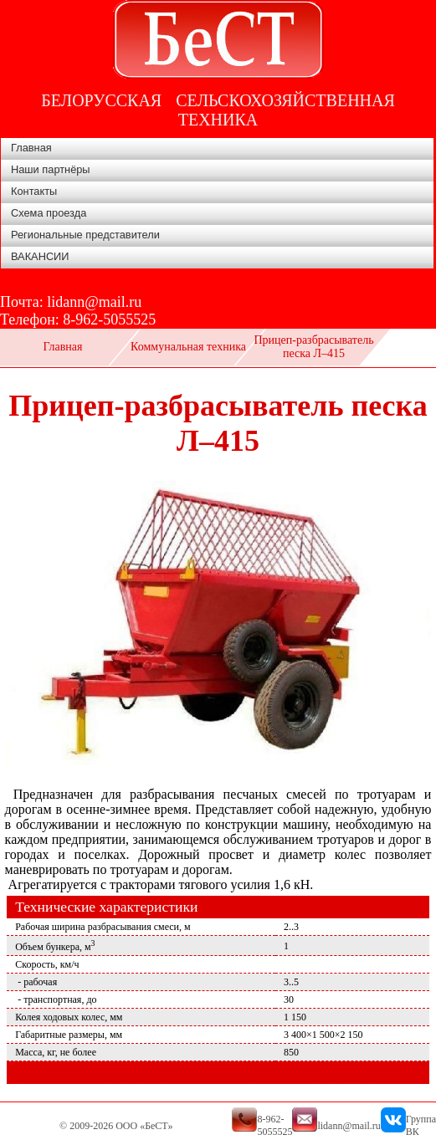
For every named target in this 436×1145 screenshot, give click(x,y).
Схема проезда (48, 213)
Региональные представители (85, 234)
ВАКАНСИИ (40, 256)
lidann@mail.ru (94, 302)
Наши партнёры (50, 169)
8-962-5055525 (109, 319)
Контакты (34, 191)
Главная (31, 147)
